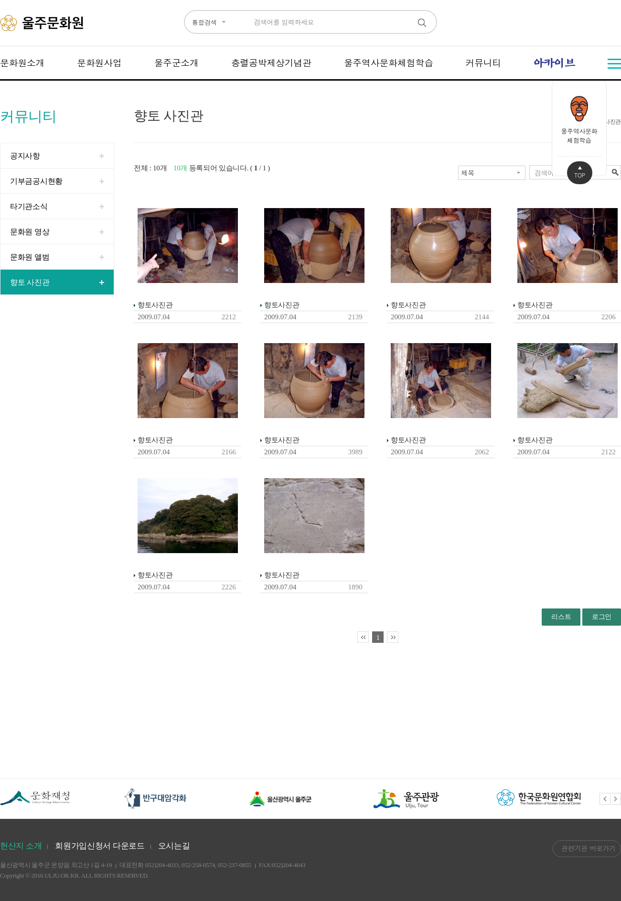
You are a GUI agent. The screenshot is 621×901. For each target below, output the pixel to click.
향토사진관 (155, 305)
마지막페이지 (392, 637)
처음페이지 (363, 637)
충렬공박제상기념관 (271, 62)
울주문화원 (43, 23)
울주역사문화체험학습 (388, 62)
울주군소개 (176, 62)
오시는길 (174, 845)
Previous (605, 799)
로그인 (601, 616)
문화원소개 (22, 62)
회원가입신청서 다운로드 (100, 845)
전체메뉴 (614, 64)
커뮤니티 (483, 62)
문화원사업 (99, 62)
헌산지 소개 (21, 845)
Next (615, 799)
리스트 (561, 616)
